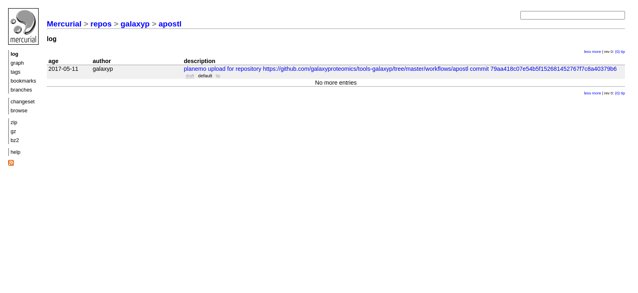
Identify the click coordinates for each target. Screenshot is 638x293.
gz (13, 131)
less (587, 51)
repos (100, 24)
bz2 (15, 140)
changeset (23, 101)
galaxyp (134, 24)
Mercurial (64, 24)
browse (19, 110)
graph (17, 63)
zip (14, 122)
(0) (617, 51)
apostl (170, 24)
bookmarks (23, 81)
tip (623, 51)
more (596, 51)
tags (15, 72)
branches (21, 90)
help (15, 152)
